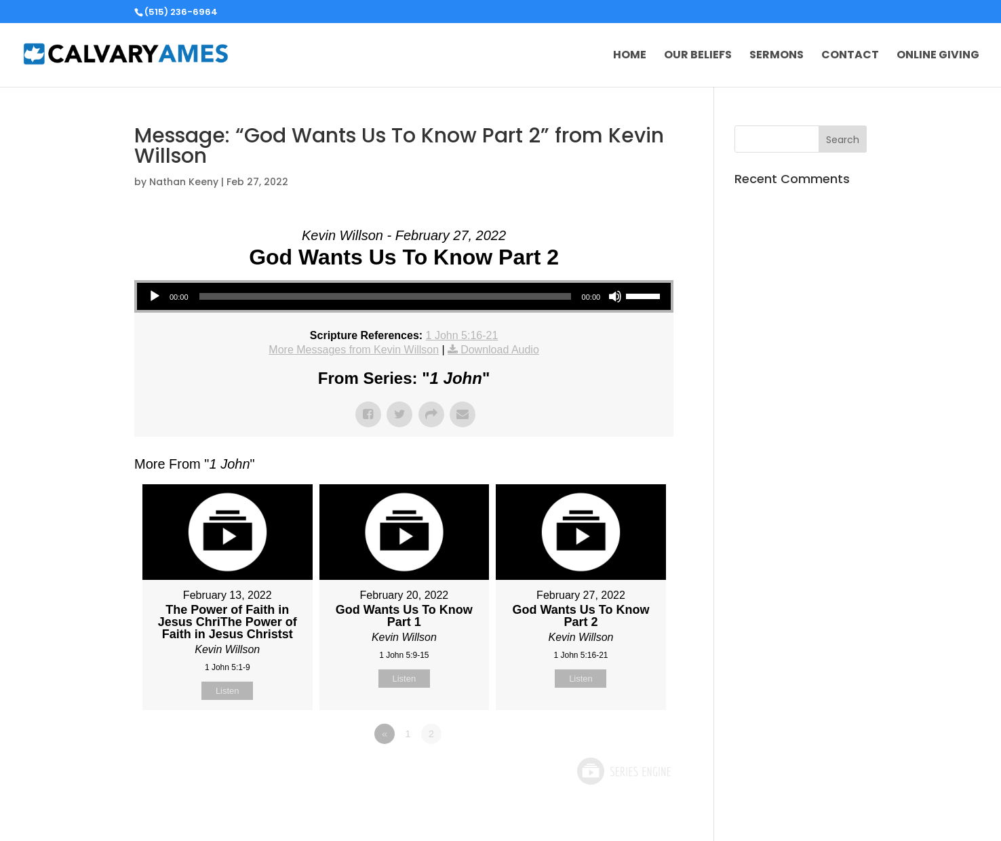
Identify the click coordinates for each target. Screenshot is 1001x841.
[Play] (154, 296)
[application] (404, 296)
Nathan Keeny (183, 182)
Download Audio (499, 349)
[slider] (385, 296)
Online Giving (938, 56)
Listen (227, 691)
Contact (850, 56)
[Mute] (615, 296)
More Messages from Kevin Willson (354, 349)
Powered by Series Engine (623, 771)
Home (629, 56)
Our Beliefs (698, 56)
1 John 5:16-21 (462, 335)
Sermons (776, 56)
